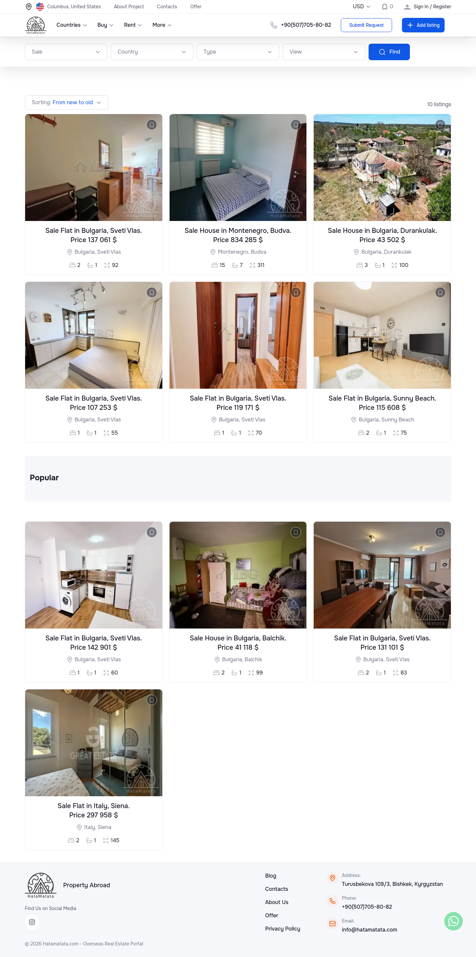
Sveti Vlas (109, 251)
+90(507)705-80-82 (367, 906)
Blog (270, 875)
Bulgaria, (86, 251)
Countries (72, 25)
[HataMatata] (41, 885)
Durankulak (398, 251)
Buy (106, 25)
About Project (129, 7)
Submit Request (366, 25)
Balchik (253, 659)
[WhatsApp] (453, 921)
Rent (133, 25)
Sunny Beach (397, 419)
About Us (276, 902)
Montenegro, (234, 251)
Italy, (91, 827)
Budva (258, 251)
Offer (196, 7)
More (162, 25)
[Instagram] (32, 922)
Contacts (167, 7)
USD (362, 6)
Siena (104, 827)
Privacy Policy (282, 928)
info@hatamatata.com (369, 929)
